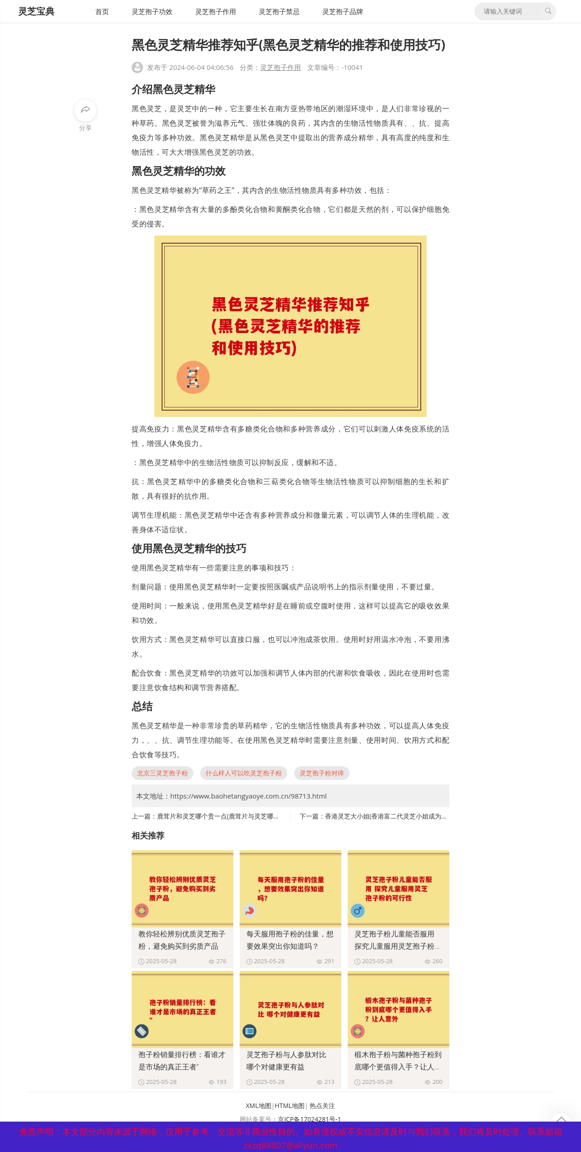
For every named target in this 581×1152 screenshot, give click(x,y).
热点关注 (322, 1105)
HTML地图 (290, 1105)
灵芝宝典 (36, 11)
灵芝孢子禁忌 (279, 11)
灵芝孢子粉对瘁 (322, 773)
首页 (102, 11)
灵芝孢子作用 (215, 11)
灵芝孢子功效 (152, 11)
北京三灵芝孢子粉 (162, 773)
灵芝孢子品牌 (342, 11)
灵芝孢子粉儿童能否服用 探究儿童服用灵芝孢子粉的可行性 (398, 946)
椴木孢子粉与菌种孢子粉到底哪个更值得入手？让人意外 (398, 1066)
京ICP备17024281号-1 (309, 1119)
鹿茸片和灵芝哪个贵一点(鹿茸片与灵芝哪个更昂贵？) (232, 816)
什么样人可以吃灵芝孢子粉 (244, 773)
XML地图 (258, 1105)
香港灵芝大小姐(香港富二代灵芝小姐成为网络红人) (396, 816)
